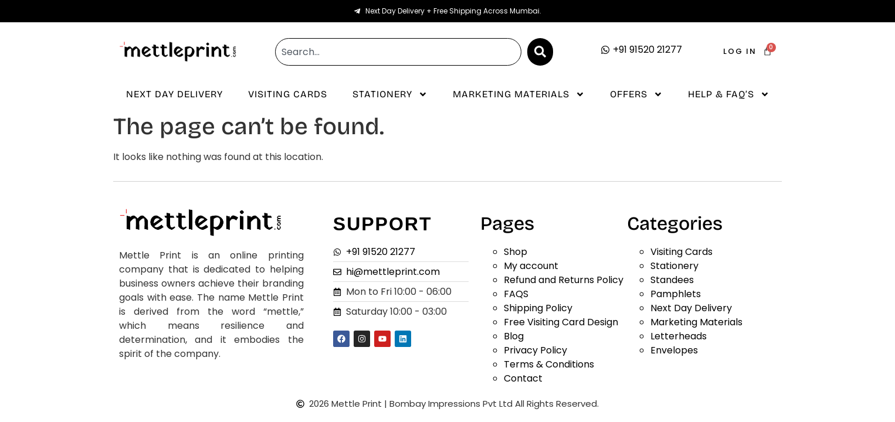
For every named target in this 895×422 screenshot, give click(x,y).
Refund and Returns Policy (563, 280)
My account (531, 266)
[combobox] (398, 52)
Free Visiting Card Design (561, 322)
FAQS (516, 294)
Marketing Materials (519, 94)
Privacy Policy (535, 350)
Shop (515, 251)
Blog (514, 336)
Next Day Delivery (174, 94)
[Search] (540, 52)
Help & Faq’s (728, 94)
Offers (636, 94)
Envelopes (674, 350)
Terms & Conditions (549, 364)
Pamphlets (675, 294)
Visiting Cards (287, 94)
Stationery (390, 94)
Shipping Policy (538, 308)
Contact (523, 378)
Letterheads (678, 336)
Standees (672, 280)
